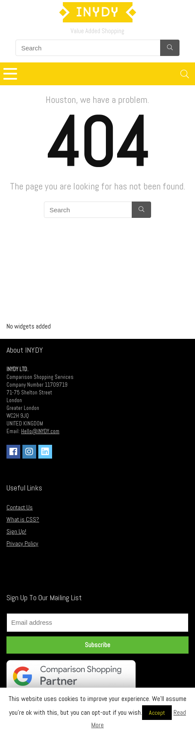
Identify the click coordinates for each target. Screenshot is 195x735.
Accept (157, 712)
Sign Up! (16, 531)
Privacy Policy (22, 543)
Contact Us (19, 507)
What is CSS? (22, 519)
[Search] (184, 73)
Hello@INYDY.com (40, 431)
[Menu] (10, 73)
